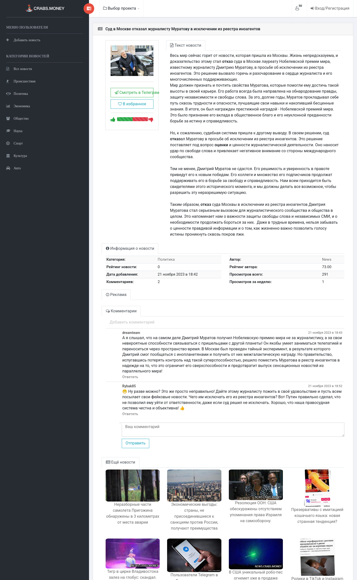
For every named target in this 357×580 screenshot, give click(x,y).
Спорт (14, 143)
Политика (17, 93)
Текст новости (171, 45)
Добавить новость (23, 39)
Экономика (18, 105)
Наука (14, 130)
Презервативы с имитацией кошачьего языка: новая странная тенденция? (315, 480)
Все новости (19, 68)
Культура (16, 155)
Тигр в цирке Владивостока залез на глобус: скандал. (115, 539)
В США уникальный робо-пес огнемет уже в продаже (248, 540)
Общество (17, 118)
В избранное (115, 107)
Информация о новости (110, 224)
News (324, 235)
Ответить (111, 347)
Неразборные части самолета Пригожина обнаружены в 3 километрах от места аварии (115, 478)
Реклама (96, 270)
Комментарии (101, 287)
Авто (13, 167)
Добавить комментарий (112, 298)
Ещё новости (101, 427)
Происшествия (20, 80)
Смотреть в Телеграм (117, 96)
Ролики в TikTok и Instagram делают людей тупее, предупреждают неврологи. (315, 546)
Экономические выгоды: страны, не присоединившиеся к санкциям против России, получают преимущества (182, 481)
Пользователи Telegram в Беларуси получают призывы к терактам (182, 546)
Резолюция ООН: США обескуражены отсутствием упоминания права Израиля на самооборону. (248, 480)
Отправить (116, 408)
